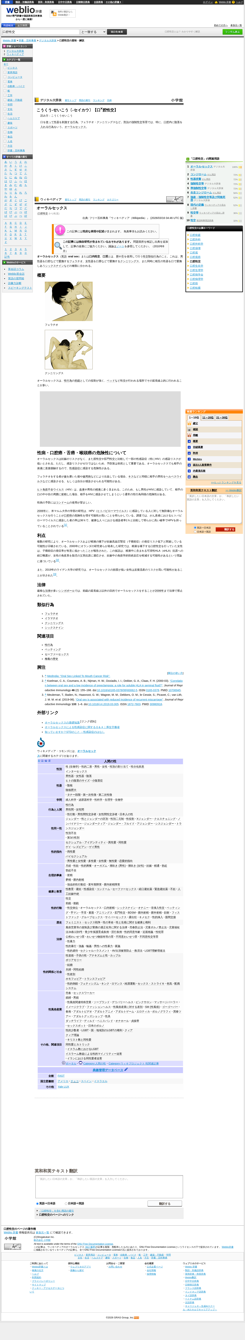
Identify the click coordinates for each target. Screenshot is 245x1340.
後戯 (76, 903)
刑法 (126, 122)
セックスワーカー (84, 992)
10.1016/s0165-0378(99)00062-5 (117, 690)
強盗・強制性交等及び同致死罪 (207, 199)
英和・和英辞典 (46, 2)
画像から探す (77, 1270)
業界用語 (12, 72)
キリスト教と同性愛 (79, 1039)
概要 (195, 441)
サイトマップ (39, 1284)
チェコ (75, 1081)
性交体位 (72, 907)
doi (94, 690)
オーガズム (100, 865)
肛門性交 (120, 912)
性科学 (98, 799)
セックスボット (76, 1025)
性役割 (130, 818)
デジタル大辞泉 (47, 40)
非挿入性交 (157, 907)
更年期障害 (95, 884)
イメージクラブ (75, 1006)
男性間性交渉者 (87, 814)
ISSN (142, 690)
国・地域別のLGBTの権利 (106, 1030)
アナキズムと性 (98, 955)
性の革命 (108, 922)
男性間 (70, 809)
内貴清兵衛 (199, 470)
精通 (156, 865)
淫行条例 (116, 931)
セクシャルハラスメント (95, 950)
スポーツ (12, 127)
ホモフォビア (74, 978)
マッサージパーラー (166, 1002)
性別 (59, 769)
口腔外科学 (196, 243)
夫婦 (68, 969)
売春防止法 (136, 927)
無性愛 (113, 860)
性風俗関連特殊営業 (79, 1002)
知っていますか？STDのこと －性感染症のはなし (75, 731)
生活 (9, 113)
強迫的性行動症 (76, 884)
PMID (164, 690)
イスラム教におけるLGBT (83, 1048)
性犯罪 (160, 931)
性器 (56, 122)
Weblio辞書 (227, 1247)
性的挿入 (157, 917)
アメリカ (63, 1081)
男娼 (76, 997)
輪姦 (89, 946)
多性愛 (92, 860)
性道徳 (70, 955)
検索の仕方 (37, 1270)
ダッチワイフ (74, 1020)
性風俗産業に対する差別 (128, 1006)
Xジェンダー (144, 818)
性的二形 (86, 766)
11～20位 (208, 417)
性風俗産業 (55, 1009)
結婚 (70, 964)
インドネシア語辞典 (195, 1291)
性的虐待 (72, 950)
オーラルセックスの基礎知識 (62, 722)
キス (131, 476)
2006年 (41, 510)
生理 (51, 875)
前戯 (77, 380)
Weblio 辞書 (225, 2)
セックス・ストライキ (151, 983)
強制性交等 (197, 183)
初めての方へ (221, 25)
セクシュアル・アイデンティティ (86, 842)
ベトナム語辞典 (193, 1299)
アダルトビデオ (82, 1011)
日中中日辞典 (65, 2)
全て (6, 64)
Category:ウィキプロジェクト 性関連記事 (134, 1063)
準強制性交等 (198, 188)
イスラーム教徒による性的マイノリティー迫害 (94, 1053)
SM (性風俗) (152, 1006)
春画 (68, 1011)
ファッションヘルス (99, 1006)
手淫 (83, 912)
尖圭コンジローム (201, 192)
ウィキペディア (51, 199)
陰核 (70, 785)
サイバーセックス (116, 917)
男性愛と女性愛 (76, 860)
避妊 (78, 889)
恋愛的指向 (126, 860)
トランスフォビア (94, 978)
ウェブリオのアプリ (80, 1266)
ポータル (71, 1063)
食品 (9, 136)
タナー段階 (74, 794)
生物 (9, 132)
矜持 (195, 453)
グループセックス (92, 917)
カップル (115, 955)
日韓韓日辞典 (83, 2)
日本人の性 (126, 814)
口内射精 (109, 907)
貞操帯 (135, 1020)
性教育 (70, 889)
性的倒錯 (72, 983)
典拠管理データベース (108, 1070)
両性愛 (71, 851)
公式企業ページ (155, 1266)
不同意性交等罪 (149, 936)
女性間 (80, 809)
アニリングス (104, 912)
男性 (97, 766)
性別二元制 (117, 818)
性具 (107, 1016)
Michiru (197, 459)
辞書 (7, 2)
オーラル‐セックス (201, 166)
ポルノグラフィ (161, 1011)
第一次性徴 (89, 794)
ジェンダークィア (94, 823)
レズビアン (80, 846)
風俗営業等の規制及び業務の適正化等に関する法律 (96, 927)
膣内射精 (78, 879)
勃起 (164, 865)
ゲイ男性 (94, 846)
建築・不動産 (14, 100)
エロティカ (143, 1011)
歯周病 (87, 476)
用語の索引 (84, 100)
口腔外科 (195, 239)
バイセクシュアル (76, 856)
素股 (91, 912)
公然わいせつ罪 (75, 936)
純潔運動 (130, 983)
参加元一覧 (236, 25)
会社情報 (151, 1270)
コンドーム (62, 502)
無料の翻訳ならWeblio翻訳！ (65, 13)
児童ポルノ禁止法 (156, 927)
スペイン (86, 1081)
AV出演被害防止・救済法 (127, 950)
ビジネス (12, 67)
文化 (9, 109)
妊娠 (149, 865)
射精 (64, 494)
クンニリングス (129, 261)
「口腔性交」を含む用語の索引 (56, 1210)
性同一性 (56, 828)
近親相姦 (148, 931)
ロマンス (117, 983)
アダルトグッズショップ (88, 1016)
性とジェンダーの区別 (94, 818)
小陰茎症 (97, 780)
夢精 (68, 879)
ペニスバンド (105, 1020)
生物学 (119, 799)
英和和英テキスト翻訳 (56, 1171)
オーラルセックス (75, 126)
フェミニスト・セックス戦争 (83, 922)
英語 (64, 256)
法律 (48, 590)
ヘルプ (239, 2)
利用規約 (36, 1277)
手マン (75, 912)
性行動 (71, 814)
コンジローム (198, 174)
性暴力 (71, 941)
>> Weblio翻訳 (233, 490)
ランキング (99, 100)
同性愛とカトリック (78, 1044)
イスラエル (100, 1081)
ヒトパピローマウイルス (112, 510)
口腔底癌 (195, 257)
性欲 (76, 865)
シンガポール (67, 590)
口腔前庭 (195, 235)
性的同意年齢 (132, 931)
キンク (105, 983)
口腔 (166, 122)
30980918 (156, 704)
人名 (9, 141)
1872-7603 (133, 704)
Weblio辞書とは (40, 1266)
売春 (68, 992)
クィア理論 (72, 1035)
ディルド (89, 1020)
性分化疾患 (137, 766)
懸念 (195, 476)
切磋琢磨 (198, 447)
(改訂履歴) (90, 1247)
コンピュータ (14, 77)
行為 (75, 122)
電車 (9, 81)
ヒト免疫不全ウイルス (50, 489)
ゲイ (68, 846)
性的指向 (56, 851)
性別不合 (71, 832)
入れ (43, 126)
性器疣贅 (195, 178)
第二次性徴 (105, 794)
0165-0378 (152, 690)
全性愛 (103, 860)
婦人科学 (71, 799)
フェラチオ (76, 261)
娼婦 (68, 997)
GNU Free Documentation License (95, 1244)
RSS (136, 1318)
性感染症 (74, 468)
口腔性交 (43, 213)
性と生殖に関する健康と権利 (133, 922)
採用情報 (151, 1274)
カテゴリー (112, 199)
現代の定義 (197, 204)
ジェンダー (72, 818)
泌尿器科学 (85, 799)
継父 (195, 423)
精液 (98, 489)
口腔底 (194, 252)
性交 (68, 898)
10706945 (174, 690)
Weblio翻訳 (190, 1277)
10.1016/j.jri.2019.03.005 (103, 704)
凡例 (109, 100)
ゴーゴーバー (170, 1006)
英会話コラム (16, 269)
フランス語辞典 (193, 1288)
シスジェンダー (164, 823)
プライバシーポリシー (43, 1281)
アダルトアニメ (103, 1011)
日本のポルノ (96, 1025)
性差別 (71, 974)
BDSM (132, 912)
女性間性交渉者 (108, 814)
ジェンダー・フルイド (121, 823)
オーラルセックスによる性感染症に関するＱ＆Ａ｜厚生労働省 (82, 727)
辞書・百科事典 (27, 40)
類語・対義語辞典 (25, 2)
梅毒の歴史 (51, 658)
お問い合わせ (115, 1266)
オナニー (143, 907)
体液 (39, 468)
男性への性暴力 (103, 946)
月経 (68, 865)
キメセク (144, 917)
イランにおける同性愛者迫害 (84, 1058)
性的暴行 (71, 946)
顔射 (166, 912)
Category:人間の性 (94, 1063)
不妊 (173, 889)
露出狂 (133, 917)
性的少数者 (72, 1030)
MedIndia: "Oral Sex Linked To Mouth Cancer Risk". (78, 676)
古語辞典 (98, 2)
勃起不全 (71, 870)
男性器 (70, 775)
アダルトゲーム (124, 1011)
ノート (120, 246)
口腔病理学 (196, 279)
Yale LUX (63, 1086)
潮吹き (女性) (136, 865)
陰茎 (177, 122)
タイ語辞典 (191, 1295)
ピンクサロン (144, 1002)
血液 (82, 489)
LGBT (85, 1030)
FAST (61, 1075)
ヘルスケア (13, 118)
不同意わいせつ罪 (126, 936)
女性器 (89, 261)
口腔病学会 (196, 274)
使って (50, 122)
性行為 (68, 380)
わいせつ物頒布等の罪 (100, 936)
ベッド (111, 380)
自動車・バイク (16, 86)
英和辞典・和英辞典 (195, 1274)
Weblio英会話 (16, 273)
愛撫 (61, 261)
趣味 (9, 123)
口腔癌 (68, 515)
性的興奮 (86, 865)
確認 (195, 429)
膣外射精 (156, 912)
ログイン (208, 2)
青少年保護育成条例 (97, 931)
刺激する (67, 122)
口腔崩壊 (195, 248)
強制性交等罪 (139, 122)
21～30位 (222, 417)
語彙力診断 (14, 283)
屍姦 (117, 946)
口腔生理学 (196, 270)
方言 (9, 145)
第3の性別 (73, 837)
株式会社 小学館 (42, 1240)
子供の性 (81, 955)
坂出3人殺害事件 (202, 464)
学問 (9, 104)
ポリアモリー (74, 960)
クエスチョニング (165, 818)
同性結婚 (78, 969)
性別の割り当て (119, 766)
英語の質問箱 (16, 278)
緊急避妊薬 (161, 889)
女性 (104, 766)
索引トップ (70, 100)
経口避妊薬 (145, 889)
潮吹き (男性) (118, 865)
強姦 (81, 946)
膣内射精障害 (112, 884)
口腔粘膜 (195, 287)
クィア (129, 1030)
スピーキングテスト (20, 287)
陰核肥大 (71, 789)
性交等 (194, 212)
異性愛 (112, 842)
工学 (9, 95)
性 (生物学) (72, 766)
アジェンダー (145, 823)
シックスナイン (54, 265)
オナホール (122, 1020)
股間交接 (170, 917)
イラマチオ (51, 618)
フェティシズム (89, 983)
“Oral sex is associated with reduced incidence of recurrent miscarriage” (119, 699)
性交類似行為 (151, 256)
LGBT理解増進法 (155, 950)
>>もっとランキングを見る (226, 482)
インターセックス (76, 771)
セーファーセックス (57, 654)
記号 (7, 257)
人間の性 (110, 761)
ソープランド (102, 1002)
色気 (169, 983)
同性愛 (122, 842)
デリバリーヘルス (122, 1002)
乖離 (195, 435)
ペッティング (53, 649)
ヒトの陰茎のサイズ (78, 780)
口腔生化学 (196, 265)
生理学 (109, 799)
